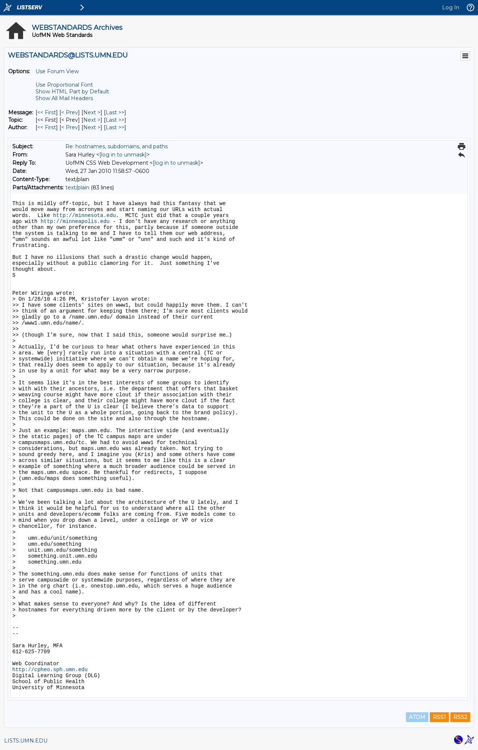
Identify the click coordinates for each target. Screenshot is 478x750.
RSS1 (439, 717)
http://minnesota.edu (84, 216)
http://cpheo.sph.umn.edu (50, 670)
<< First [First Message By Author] (46, 127)
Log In (450, 7)
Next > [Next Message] (91, 112)
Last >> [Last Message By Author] (115, 127)
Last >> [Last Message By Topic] (115, 120)
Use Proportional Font (64, 84)
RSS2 (460, 717)
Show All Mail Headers (64, 98)
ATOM (417, 717)
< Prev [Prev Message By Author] (69, 127)
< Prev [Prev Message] (69, 112)
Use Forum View (57, 71)
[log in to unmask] (123, 154)
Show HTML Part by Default (72, 91)
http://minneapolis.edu (75, 221)
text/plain (77, 187)
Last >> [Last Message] (115, 112)
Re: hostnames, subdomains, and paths (116, 146)
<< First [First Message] (46, 112)
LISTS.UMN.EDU (25, 740)
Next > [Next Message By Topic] (91, 120)
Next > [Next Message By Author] (91, 127)
